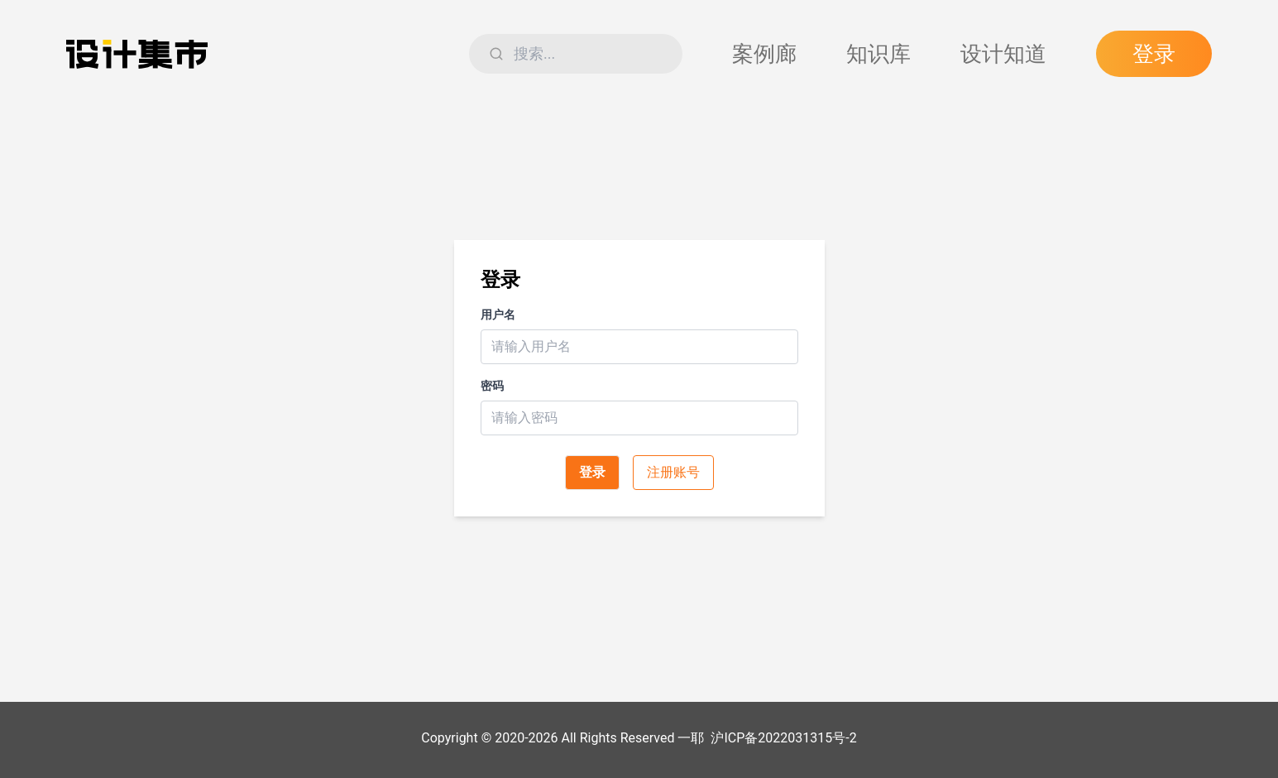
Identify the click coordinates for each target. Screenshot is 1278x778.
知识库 (878, 53)
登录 (1153, 53)
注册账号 (673, 472)
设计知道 (1003, 53)
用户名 (498, 314)
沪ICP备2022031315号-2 (783, 738)
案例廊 (764, 53)
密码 (492, 385)
